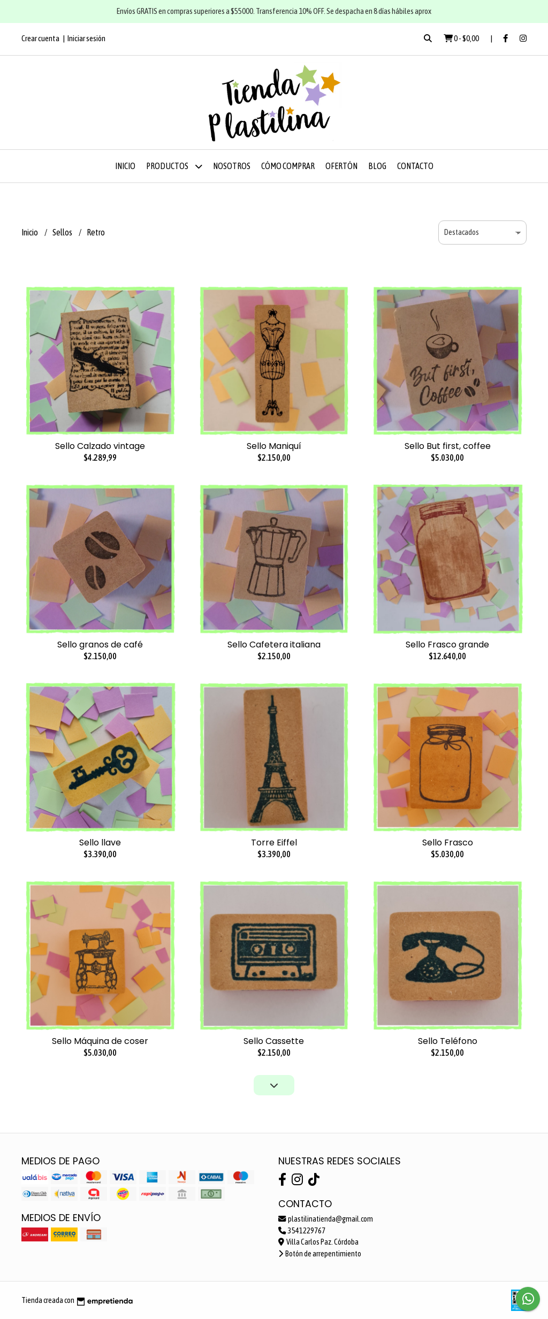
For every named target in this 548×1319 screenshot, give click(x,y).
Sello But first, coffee (448, 446)
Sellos (62, 232)
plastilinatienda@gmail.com (325, 1219)
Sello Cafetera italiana (274, 644)
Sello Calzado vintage (100, 446)
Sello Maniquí (274, 446)
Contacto (415, 166)
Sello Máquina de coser (100, 1041)
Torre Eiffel (274, 842)
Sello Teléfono (447, 1041)
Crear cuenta (40, 38)
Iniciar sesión (86, 38)
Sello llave (100, 842)
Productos (174, 166)
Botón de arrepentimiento (319, 1253)
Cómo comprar (288, 166)
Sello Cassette (273, 1041)
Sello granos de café (100, 644)
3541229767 (301, 1230)
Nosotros (231, 166)
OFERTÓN (341, 166)
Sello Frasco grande (447, 644)
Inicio (125, 166)
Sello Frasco (447, 842)
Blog (377, 166)
